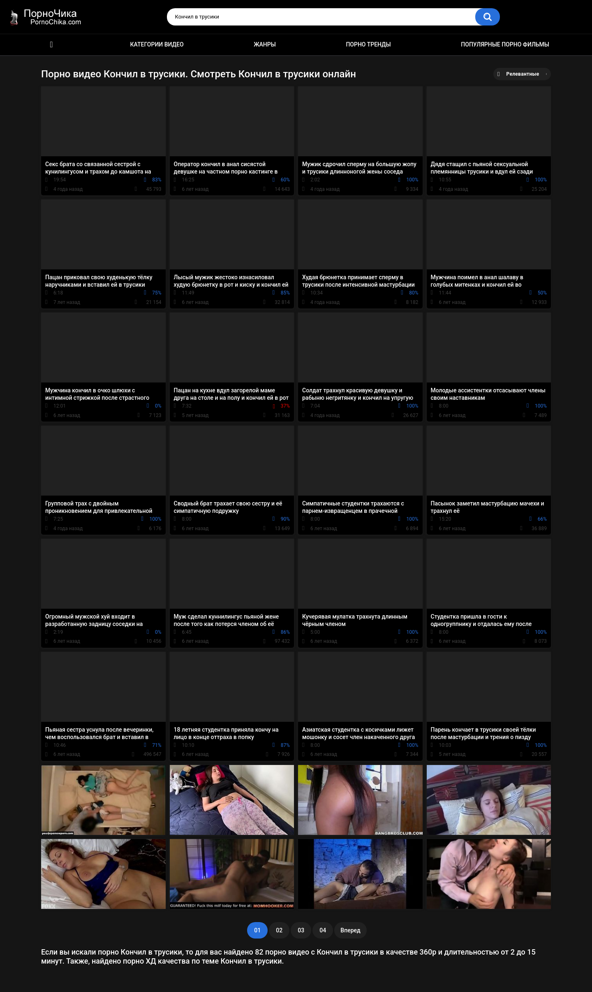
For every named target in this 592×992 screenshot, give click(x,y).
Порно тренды (368, 44)
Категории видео (157, 44)
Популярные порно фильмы (505, 44)
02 (279, 930)
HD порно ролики (51, 44)
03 (301, 930)
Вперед (350, 930)
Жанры (265, 44)
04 (322, 930)
